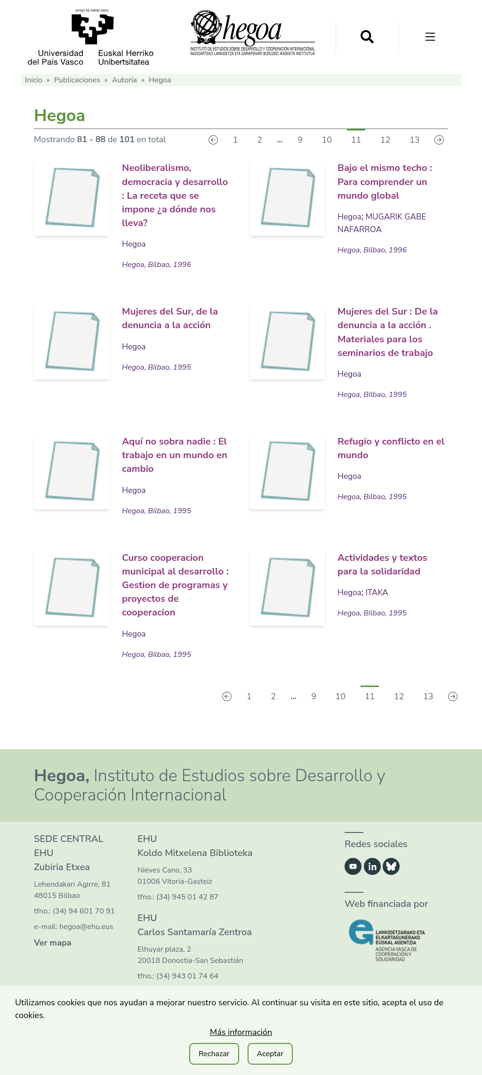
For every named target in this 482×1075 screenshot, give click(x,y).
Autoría (124, 80)
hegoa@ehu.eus (86, 951)
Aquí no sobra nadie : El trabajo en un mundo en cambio (177, 466)
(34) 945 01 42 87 (187, 921)
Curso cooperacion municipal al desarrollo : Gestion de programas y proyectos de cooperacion (173, 602)
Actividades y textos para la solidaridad (390, 575)
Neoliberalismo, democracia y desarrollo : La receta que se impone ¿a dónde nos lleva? (177, 194)
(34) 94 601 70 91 (84, 935)
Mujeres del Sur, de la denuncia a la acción (172, 323)
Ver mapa (53, 966)
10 (327, 139)
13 (415, 139)
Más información (241, 1032)
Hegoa (134, 243)
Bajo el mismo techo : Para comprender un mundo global (390, 181)
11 (356, 139)
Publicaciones (77, 80)
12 (385, 139)
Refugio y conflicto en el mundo (386, 459)
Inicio (33, 80)
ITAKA (379, 603)
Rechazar (214, 1054)
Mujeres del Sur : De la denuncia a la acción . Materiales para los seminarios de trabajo (390, 337)
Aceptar (270, 1054)
